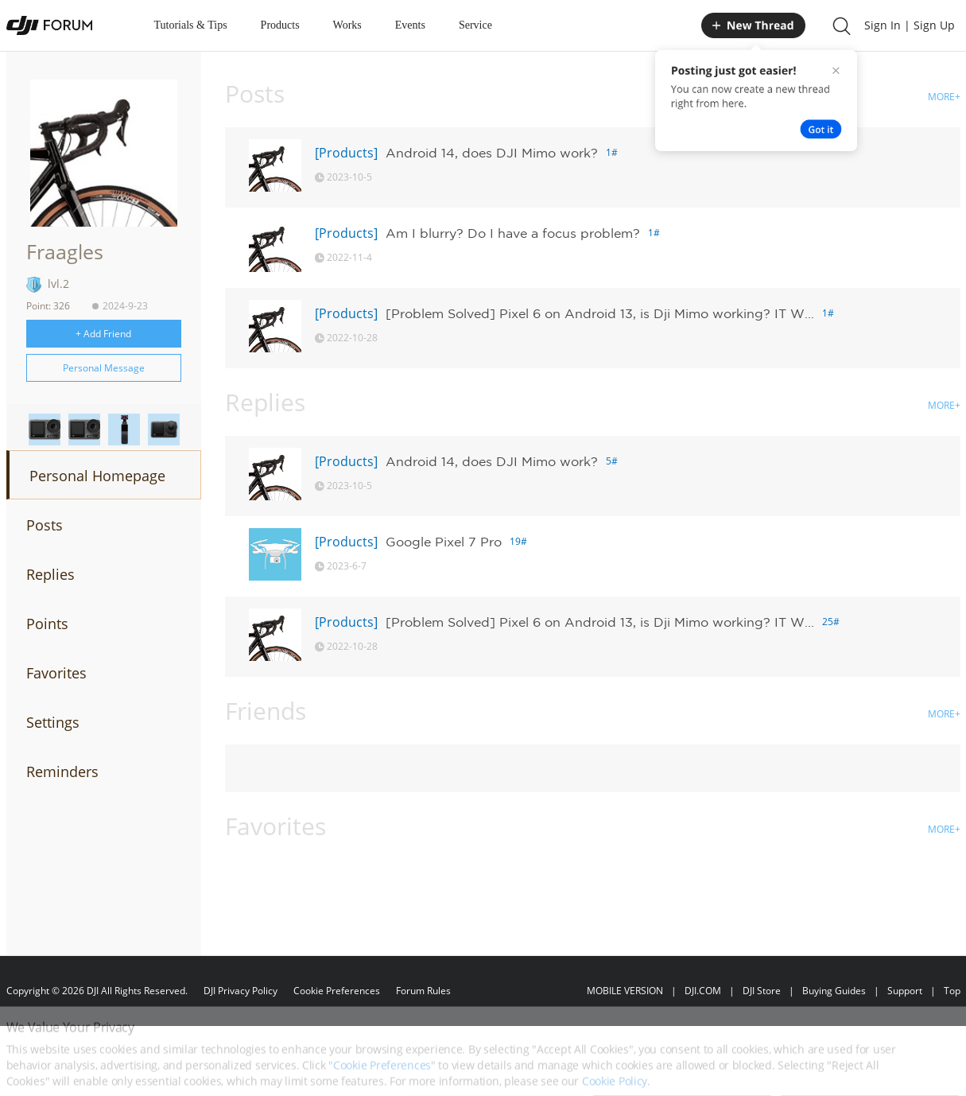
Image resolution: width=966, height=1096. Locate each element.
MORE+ (944, 96)
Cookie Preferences (336, 990)
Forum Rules (423, 990)
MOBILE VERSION (625, 990)
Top (952, 990)
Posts (44, 524)
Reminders (62, 771)
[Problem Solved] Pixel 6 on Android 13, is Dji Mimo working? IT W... (600, 313)
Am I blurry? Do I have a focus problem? (513, 233)
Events (410, 25)
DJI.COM (703, 990)
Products (280, 25)
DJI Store (762, 990)
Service (475, 25)
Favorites (56, 672)
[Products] (346, 152)
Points (47, 623)
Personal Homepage (97, 475)
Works (347, 25)
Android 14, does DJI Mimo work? (492, 153)
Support (904, 990)
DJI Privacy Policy (240, 990)
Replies (50, 574)
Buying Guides (834, 990)
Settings (53, 722)
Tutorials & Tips (190, 25)
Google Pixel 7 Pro (444, 541)
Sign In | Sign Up (909, 25)
